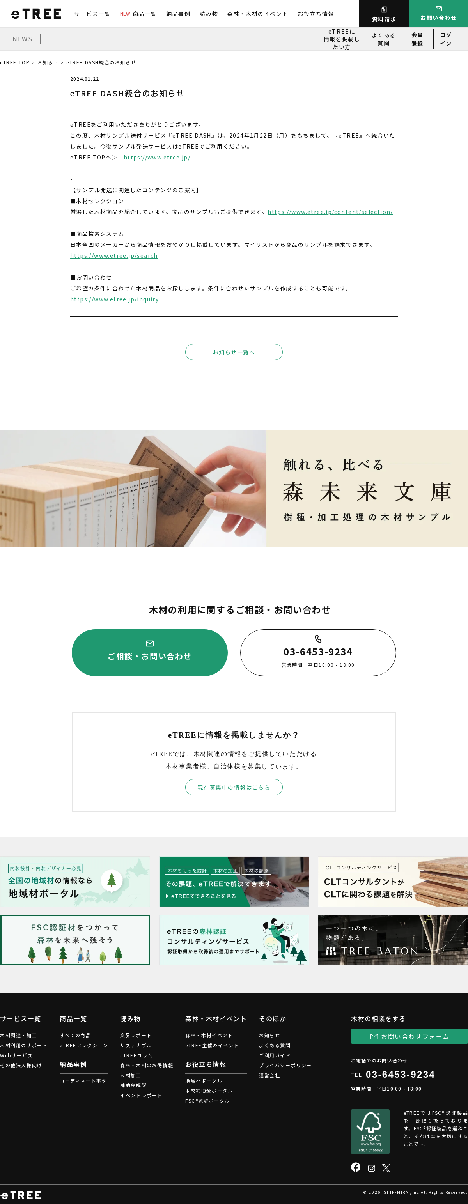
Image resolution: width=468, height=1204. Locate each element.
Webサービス (16, 1055)
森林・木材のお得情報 (146, 1065)
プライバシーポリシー (285, 1065)
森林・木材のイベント (257, 14)
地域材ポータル (203, 1080)
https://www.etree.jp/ (157, 157)
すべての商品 (75, 1035)
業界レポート (136, 1035)
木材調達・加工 (18, 1035)
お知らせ (47, 62)
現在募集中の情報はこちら (233, 787)
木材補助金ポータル (209, 1090)
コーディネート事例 (83, 1080)
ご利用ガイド (275, 1055)
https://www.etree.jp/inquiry (114, 299)
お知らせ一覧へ (234, 352)
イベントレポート (141, 1095)
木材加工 (130, 1075)
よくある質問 (384, 39)
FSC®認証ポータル (207, 1100)
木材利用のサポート (24, 1045)
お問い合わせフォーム (415, 1036)
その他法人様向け (21, 1065)
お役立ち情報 (316, 14)
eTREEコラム (136, 1055)
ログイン (446, 39)
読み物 (209, 14)
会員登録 (417, 39)
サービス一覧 (92, 14)
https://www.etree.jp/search (114, 255)
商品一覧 (138, 14)
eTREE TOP (15, 62)
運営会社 (269, 1075)
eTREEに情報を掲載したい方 (342, 39)
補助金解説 (133, 1085)
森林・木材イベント (209, 1035)
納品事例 (178, 14)
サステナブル (136, 1045)
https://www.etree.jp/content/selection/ (330, 212)
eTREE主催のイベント (212, 1045)
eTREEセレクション (84, 1045)
